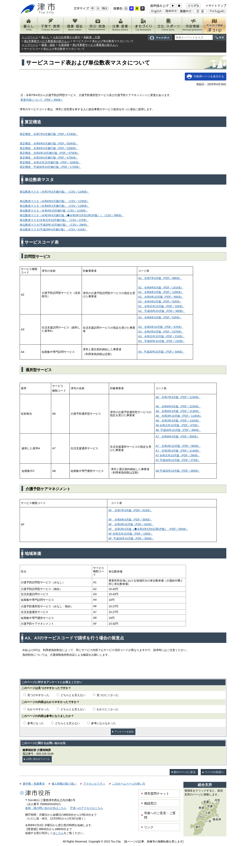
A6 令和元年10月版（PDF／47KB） (177, 425)
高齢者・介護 (91, 37)
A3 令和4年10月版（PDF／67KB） (160, 326)
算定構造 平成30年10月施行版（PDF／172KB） (50, 166)
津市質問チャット (156, 793)
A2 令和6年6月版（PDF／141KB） (160, 287)
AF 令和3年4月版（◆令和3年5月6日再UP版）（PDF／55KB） (148, 529)
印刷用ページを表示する (209, 76)
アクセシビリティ (94, 783)
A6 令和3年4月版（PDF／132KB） (178, 420)
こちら (59, 833)
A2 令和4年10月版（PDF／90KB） (160, 296)
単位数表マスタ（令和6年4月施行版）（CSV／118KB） (54, 205)
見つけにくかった (108, 695)
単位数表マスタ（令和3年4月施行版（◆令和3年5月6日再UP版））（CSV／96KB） (72, 215)
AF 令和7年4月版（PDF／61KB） (130, 510)
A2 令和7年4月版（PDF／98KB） (160, 278)
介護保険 (63, 44)
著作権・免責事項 (34, 783)
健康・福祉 (48, 44)
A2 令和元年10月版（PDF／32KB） (161, 306)
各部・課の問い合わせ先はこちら (46, 808)
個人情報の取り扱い (64, 783)
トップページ (30, 37)
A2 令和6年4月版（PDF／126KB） (160, 292)
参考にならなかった (103, 723)
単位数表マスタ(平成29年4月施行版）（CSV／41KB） (53, 229)
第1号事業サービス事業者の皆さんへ (47, 41)
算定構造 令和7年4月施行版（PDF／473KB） (49, 134)
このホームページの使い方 (128, 783)
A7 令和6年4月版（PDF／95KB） (177, 436)
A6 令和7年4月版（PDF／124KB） (178, 397)
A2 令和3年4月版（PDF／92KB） (160, 301)
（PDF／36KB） (161, 311)
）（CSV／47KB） (54, 220)
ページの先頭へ (214, 772)
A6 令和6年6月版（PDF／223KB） (178, 406)
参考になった (35, 723)
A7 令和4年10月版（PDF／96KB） (178, 446)
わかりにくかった (108, 709)
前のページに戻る (185, 772)
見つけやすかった (38, 695)
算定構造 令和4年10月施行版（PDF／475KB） (50, 152)
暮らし (45, 37)
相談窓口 (150, 803)
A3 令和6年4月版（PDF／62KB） (160, 317)
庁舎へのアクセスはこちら (86, 808)
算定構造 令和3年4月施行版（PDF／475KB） (49, 157)
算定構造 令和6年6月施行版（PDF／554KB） (49, 143)
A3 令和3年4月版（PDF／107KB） (160, 331)
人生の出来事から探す (66, 37)
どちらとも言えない (73, 695)
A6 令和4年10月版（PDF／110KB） (178, 415)
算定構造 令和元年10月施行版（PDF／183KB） (50, 162)
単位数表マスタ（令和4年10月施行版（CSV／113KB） (54, 210)
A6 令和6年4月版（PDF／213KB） (178, 411)
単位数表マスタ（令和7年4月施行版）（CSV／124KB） (54, 191)
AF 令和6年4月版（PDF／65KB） (130, 519)
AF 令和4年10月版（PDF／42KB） (131, 524)
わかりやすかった (38, 709)
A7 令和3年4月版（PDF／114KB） (178, 450)
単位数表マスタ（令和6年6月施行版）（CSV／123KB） (54, 201)
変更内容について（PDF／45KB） (41, 99)
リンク (149, 827)
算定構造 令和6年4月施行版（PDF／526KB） (49, 148)
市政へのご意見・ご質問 (160, 815)
